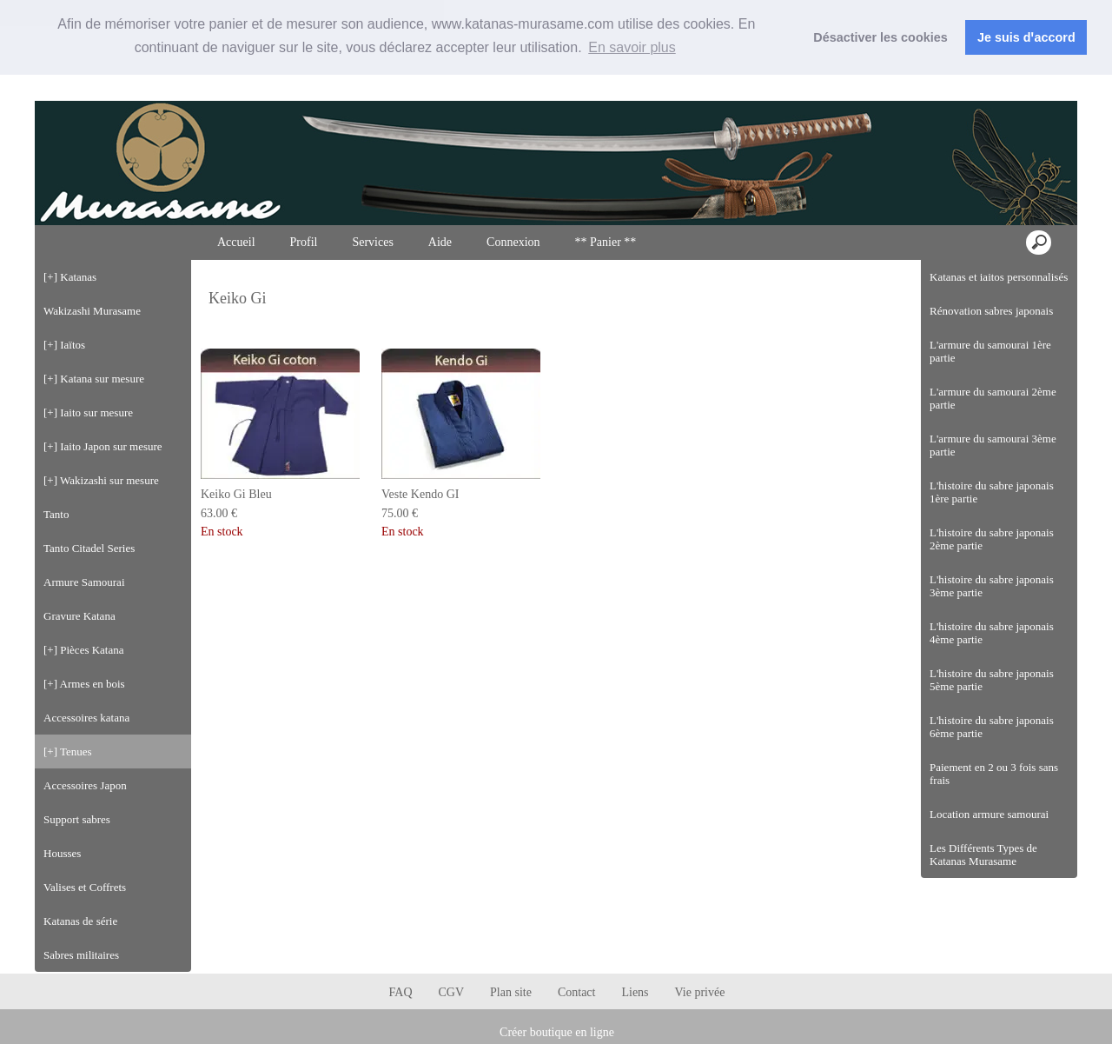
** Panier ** (606, 242)
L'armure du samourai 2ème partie (993, 398)
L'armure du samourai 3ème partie (993, 445)
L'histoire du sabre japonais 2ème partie (992, 539)
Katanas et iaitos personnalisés (999, 276)
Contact (577, 992)
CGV (452, 992)
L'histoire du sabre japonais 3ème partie (992, 586)
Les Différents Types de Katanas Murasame (983, 854)
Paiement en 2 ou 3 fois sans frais (994, 774)
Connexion (1031, 85)
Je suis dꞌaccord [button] (1026, 37)
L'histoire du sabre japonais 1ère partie (992, 492)
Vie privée (700, 992)
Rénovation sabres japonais (991, 310)
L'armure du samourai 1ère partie (990, 351)
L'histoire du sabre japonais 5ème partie (992, 680)
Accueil (236, 242)
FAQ (401, 992)
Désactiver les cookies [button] (880, 37)
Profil (304, 242)
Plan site (511, 992)
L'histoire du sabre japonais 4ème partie (992, 633)
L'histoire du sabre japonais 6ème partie (992, 727)
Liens (634, 992)
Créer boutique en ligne (557, 1032)
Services (372, 242)
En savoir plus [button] (632, 47)
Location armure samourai (989, 814)
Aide (440, 242)
